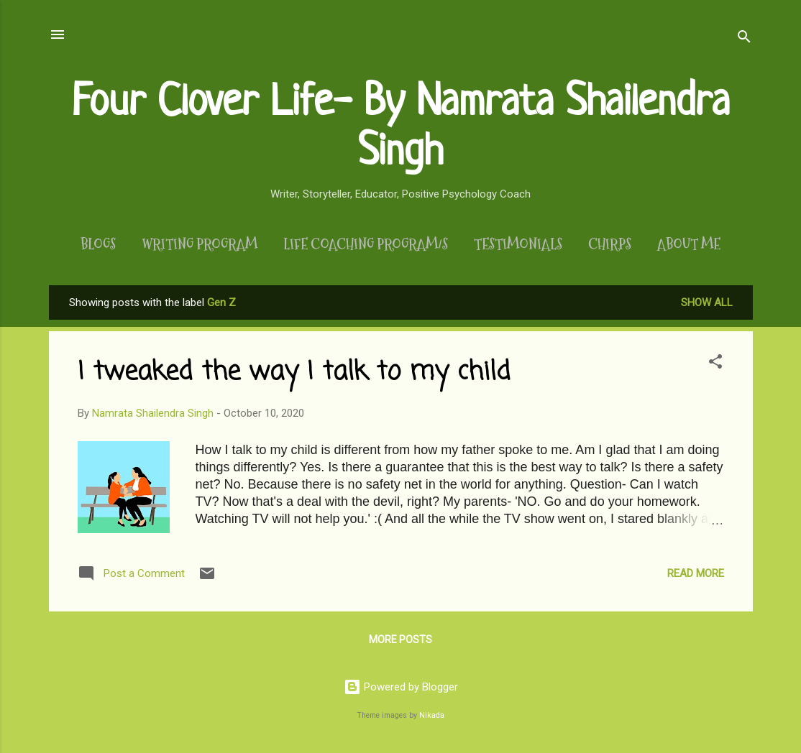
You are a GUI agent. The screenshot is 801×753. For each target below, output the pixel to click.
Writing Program (199, 244)
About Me (688, 244)
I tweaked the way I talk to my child (294, 372)
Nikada (431, 715)
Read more (695, 573)
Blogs (98, 244)
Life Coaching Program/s (365, 244)
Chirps (609, 244)
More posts (400, 639)
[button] (715, 364)
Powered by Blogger (401, 686)
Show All (707, 302)
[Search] (744, 39)
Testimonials (518, 244)
